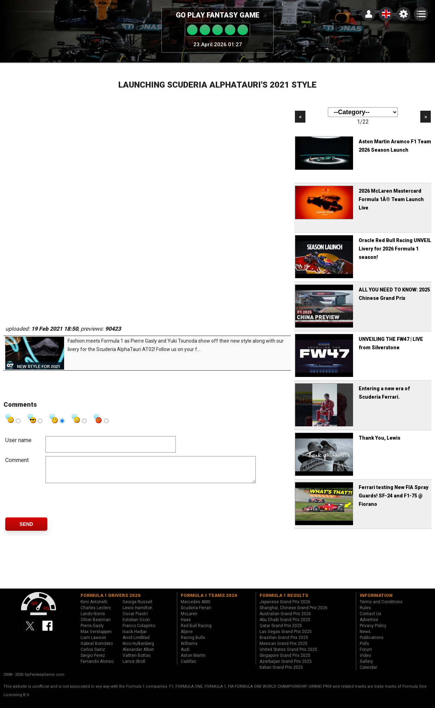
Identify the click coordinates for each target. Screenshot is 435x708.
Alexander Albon (138, 654)
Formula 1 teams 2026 (209, 600)
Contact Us (370, 619)
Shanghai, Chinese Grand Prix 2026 (293, 613)
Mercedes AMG (195, 607)
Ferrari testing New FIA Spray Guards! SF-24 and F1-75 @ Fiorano (393, 495)
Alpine (187, 636)
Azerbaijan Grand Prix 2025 (286, 666)
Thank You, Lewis (379, 438)
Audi (185, 654)
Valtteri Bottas (137, 660)
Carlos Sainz (93, 654)
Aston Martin (193, 660)
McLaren (189, 619)
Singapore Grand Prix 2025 (285, 660)
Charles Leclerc (96, 613)
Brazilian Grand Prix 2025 (284, 642)
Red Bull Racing (196, 630)
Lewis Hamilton (137, 613)
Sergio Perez (93, 660)
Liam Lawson (93, 642)
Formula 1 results (284, 600)
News (365, 636)
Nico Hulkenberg (138, 648)
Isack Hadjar (135, 636)
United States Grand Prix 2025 (288, 654)
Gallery (366, 666)
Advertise (369, 625)
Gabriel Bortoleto (97, 648)
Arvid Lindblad (136, 642)
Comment (17, 460)
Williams (189, 648)
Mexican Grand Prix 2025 (284, 648)
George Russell (137, 607)
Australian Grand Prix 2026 (285, 619)
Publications (372, 642)
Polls (364, 648)
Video (365, 660)
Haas (186, 625)
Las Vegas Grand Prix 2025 (286, 636)
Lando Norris (93, 619)
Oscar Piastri (135, 619)
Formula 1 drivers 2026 (110, 600)
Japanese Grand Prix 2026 (285, 607)
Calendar (368, 672)
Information (376, 600)
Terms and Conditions (381, 607)
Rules (365, 613)
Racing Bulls (193, 642)
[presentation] (99, 505)
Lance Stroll (134, 666)
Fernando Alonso (97, 666)
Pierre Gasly (92, 630)
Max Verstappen (96, 636)
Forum (366, 654)
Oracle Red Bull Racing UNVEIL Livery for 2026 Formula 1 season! (395, 249)
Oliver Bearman (96, 625)
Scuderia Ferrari (196, 613)
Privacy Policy (373, 630)
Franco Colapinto (139, 630)
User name (18, 440)
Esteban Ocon (136, 625)
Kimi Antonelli (94, 607)
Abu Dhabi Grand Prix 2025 (285, 625)
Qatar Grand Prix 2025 (281, 630)
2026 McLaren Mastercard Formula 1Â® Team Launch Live (391, 199)
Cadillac (188, 666)
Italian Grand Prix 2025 (281, 672)
